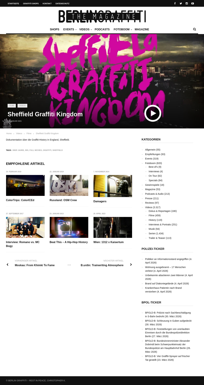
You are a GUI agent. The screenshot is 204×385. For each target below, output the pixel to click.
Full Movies (35, 150)
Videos (85, 29)
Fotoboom (122, 29)
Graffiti (47, 150)
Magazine (142, 29)
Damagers (99, 201)
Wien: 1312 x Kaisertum (108, 242)
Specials (153, 180)
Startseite (13, 4)
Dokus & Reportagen (160, 211)
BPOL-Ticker (151, 302)
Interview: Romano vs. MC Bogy (23, 244)
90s (26, 150)
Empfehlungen (152, 154)
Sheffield (57, 150)
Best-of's (153, 167)
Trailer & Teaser (157, 238)
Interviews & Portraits (160, 224)
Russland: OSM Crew (63, 200)
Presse (149, 198)
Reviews (149, 202)
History (152, 220)
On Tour (153, 175)
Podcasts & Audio (154, 193)
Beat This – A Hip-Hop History (69, 242)
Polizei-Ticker (153, 248)
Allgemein (150, 149)
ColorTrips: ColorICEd (20, 200)
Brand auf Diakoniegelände (159, 283)
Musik (152, 229)
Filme (11, 106)
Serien (152, 233)
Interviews (154, 171)
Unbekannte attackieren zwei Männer (164, 275)
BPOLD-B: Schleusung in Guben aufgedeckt (168, 320)
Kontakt (47, 4)
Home (9, 133)
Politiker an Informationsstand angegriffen (167, 259)
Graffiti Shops (31, 4)
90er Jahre (18, 150)
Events (69, 29)
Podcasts (102, 29)
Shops (54, 29)
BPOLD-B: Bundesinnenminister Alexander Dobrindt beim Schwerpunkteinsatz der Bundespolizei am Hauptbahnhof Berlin (167, 344)
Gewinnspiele (152, 185)
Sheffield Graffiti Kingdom (47, 133)
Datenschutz (62, 4)
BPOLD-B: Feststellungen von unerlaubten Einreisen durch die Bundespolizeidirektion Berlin (167, 333)
